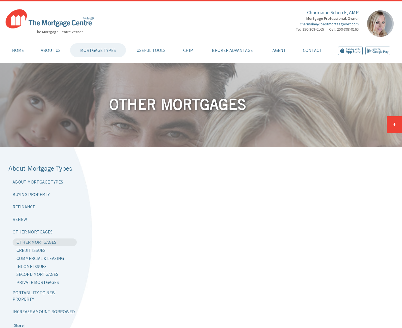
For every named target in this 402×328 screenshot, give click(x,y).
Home (18, 50)
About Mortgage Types (38, 182)
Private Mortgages (37, 282)
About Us (51, 50)
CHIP (188, 50)
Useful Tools (151, 50)
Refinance (24, 206)
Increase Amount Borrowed (44, 311)
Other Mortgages (32, 232)
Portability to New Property (34, 296)
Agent (279, 50)
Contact (312, 50)
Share (19, 325)
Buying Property (31, 194)
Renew (20, 219)
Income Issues (31, 266)
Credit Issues (31, 250)
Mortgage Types (98, 50)
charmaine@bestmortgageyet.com (329, 23)
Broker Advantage (232, 50)
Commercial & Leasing (40, 258)
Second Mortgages (37, 274)
